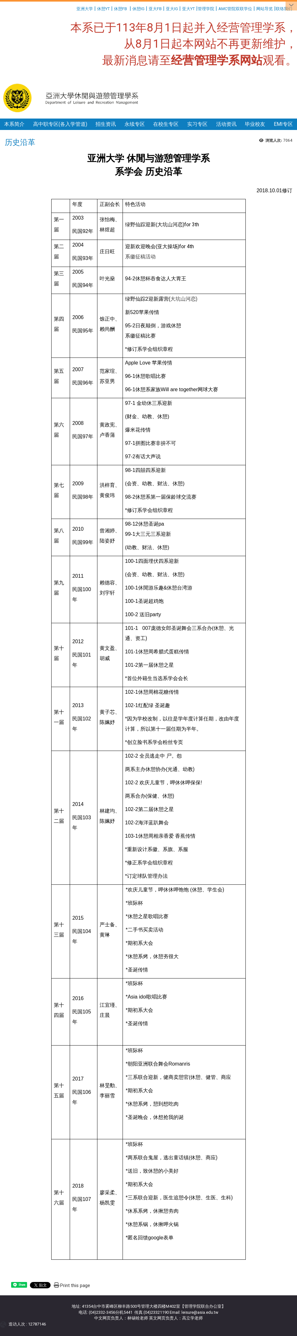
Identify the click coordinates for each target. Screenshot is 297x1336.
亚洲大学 (84, 8)
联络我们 (284, 8)
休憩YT (103, 8)
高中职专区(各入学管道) (60, 124)
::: (74, 7)
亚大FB (155, 8)
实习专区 (197, 124)
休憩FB (120, 8)
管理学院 (206, 8)
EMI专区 (283, 124)
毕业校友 (255, 124)
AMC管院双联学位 (235, 8)
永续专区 (134, 124)
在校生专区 (166, 124)
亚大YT (188, 8)
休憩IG (138, 8)
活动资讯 (226, 124)
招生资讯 (105, 124)
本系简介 (14, 124)
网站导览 (264, 8)
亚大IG (172, 8)
